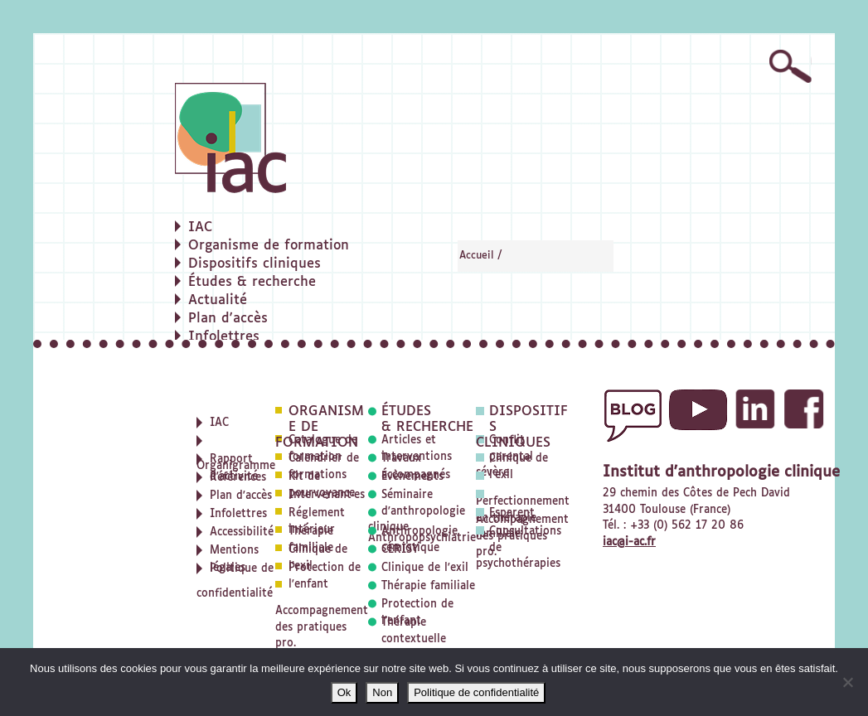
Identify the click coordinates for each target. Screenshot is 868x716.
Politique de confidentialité (476, 692)
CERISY (400, 549)
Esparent (512, 513)
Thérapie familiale (428, 586)
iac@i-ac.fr (629, 542)
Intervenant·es (327, 495)
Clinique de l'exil (424, 568)
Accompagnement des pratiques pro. (321, 627)
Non (382, 692)
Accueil (476, 256)
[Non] (847, 682)
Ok (344, 692)
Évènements (412, 477)
